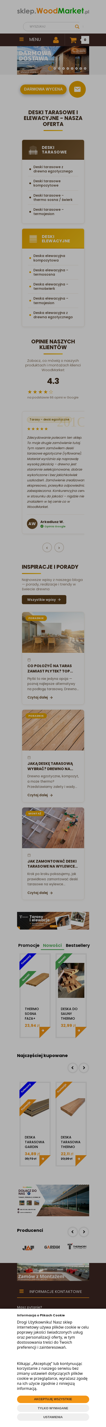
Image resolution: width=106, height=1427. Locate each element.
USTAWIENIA (53, 1417)
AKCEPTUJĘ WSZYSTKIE (53, 1399)
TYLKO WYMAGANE (53, 1408)
